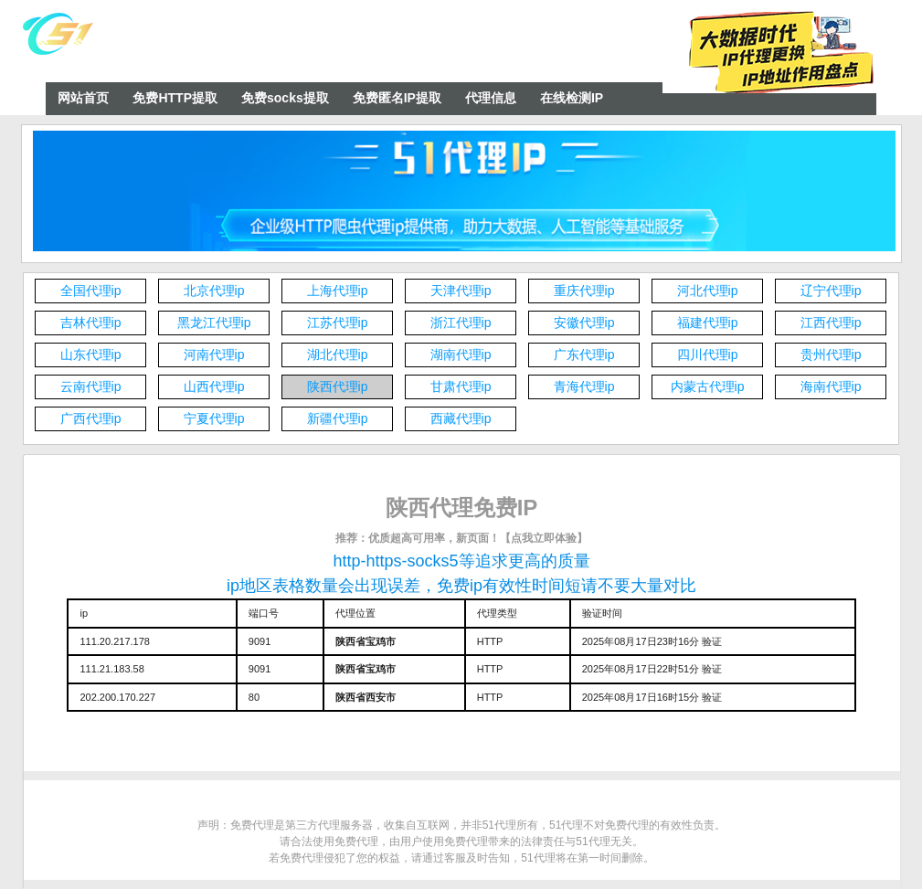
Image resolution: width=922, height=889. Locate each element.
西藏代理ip (461, 418)
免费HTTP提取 (174, 97)
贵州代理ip (831, 354)
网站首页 (83, 97)
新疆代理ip (337, 418)
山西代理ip (214, 386)
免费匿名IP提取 (397, 97)
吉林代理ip (91, 322)
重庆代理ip (584, 290)
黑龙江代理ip (214, 322)
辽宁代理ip (831, 290)
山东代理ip (91, 354)
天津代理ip (461, 290)
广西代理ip (91, 418)
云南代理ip (91, 386)
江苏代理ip (337, 322)
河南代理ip (214, 354)
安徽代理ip (584, 322)
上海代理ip (337, 290)
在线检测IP (571, 97)
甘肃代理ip (461, 386)
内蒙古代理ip (708, 386)
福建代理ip (707, 322)
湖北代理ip (337, 354)
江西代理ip (831, 322)
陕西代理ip (337, 386)
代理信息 (490, 97)
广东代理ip (584, 354)
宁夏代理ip (214, 418)
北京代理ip (214, 290)
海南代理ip (831, 386)
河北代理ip (707, 290)
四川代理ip (707, 354)
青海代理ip (584, 386)
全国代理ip (91, 290)
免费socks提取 (285, 97)
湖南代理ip (461, 354)
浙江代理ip (461, 322)
